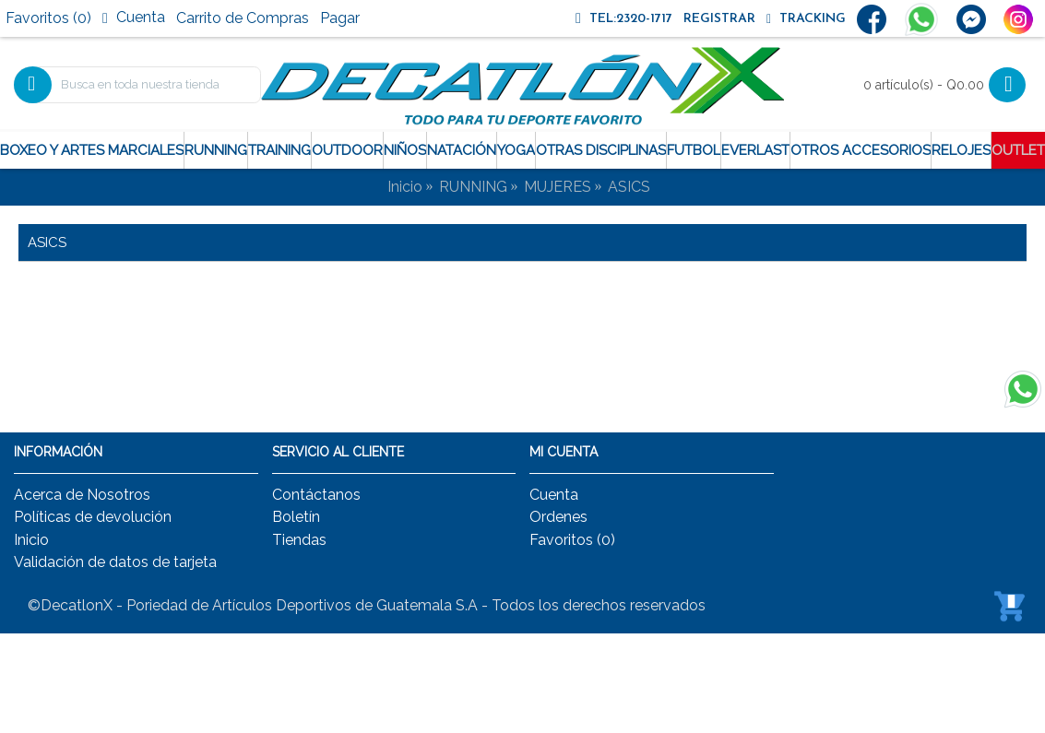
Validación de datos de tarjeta (115, 562)
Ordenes (558, 517)
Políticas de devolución (93, 517)
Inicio (404, 186)
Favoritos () (572, 540)
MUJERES (557, 186)
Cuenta (553, 494)
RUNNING (473, 186)
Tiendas (299, 540)
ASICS (629, 186)
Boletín (296, 517)
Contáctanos (316, 494)
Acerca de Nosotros (82, 494)
